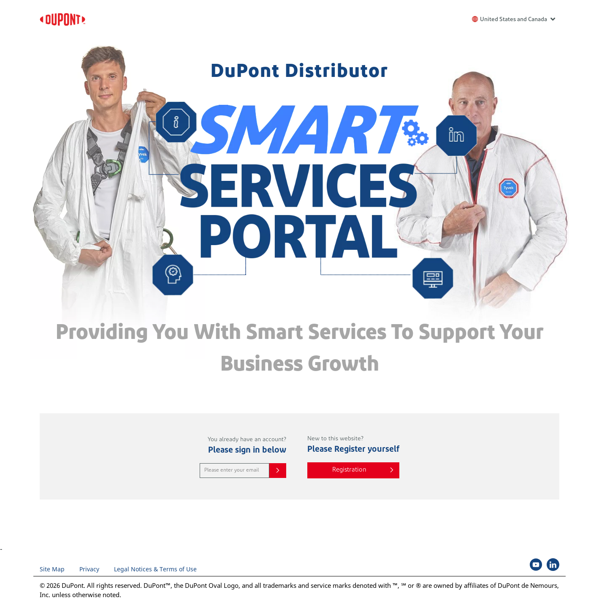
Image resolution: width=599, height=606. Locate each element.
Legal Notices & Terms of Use (155, 569)
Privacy (89, 569)
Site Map (52, 569)
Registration (349, 470)
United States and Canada (517, 18)
